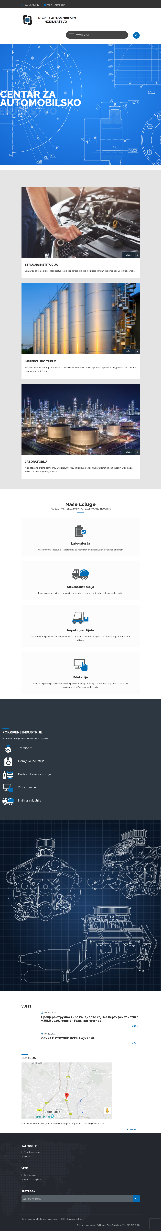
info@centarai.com (55, 4)
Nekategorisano (32, 1151)
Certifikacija (30, 1174)
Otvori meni (82, 35)
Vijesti (27, 1156)
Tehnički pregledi (32, 1179)
